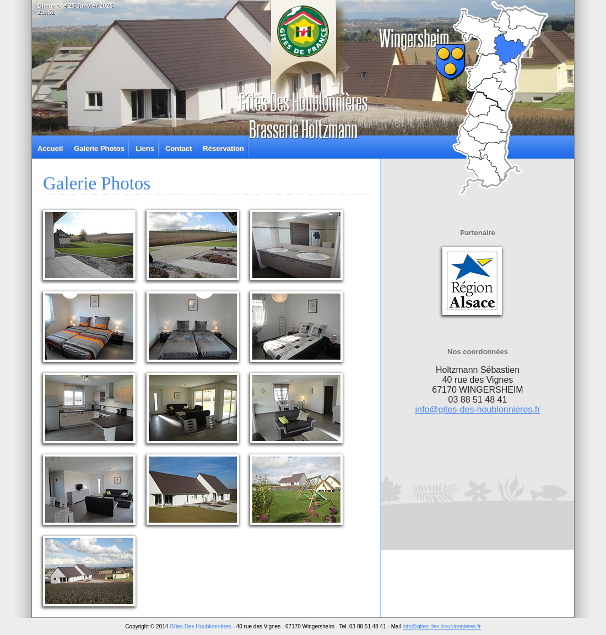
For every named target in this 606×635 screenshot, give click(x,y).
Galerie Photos (99, 148)
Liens (145, 148)
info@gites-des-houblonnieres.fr (477, 409)
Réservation (223, 148)
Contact (178, 148)
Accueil (50, 148)
